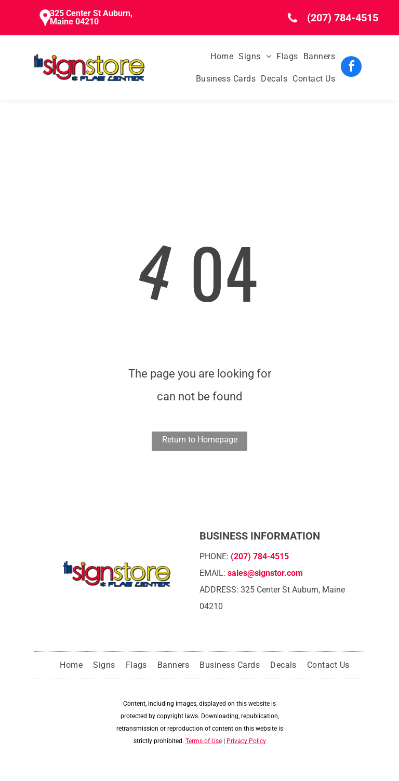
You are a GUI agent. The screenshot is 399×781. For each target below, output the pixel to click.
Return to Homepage (199, 440)
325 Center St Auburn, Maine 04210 (91, 17)
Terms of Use (203, 741)
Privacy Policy (246, 741)
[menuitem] (219, 57)
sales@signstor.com (265, 573)
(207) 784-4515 (342, 17)
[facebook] (351, 67)
